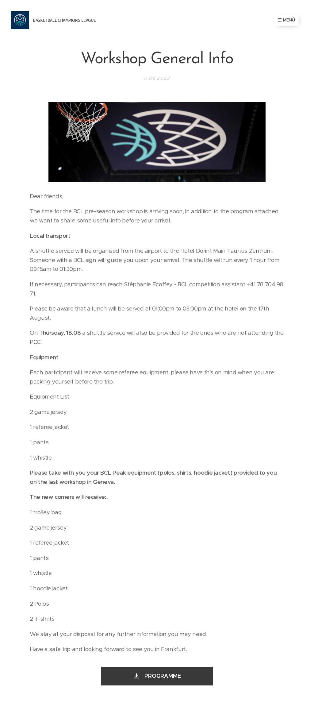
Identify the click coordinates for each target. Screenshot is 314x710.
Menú (286, 20)
